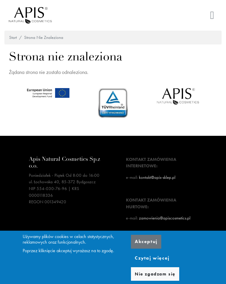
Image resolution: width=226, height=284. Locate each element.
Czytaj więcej (152, 258)
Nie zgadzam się (155, 274)
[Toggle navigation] (212, 15)
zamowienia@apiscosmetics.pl (164, 218)
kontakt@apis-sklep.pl (157, 177)
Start (13, 37)
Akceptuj (146, 241)
